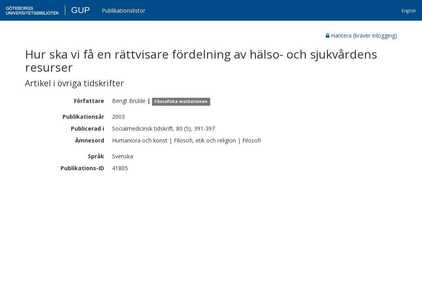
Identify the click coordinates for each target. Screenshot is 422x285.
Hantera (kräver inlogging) (361, 35)
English (408, 10)
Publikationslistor (123, 10)
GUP (80, 10)
